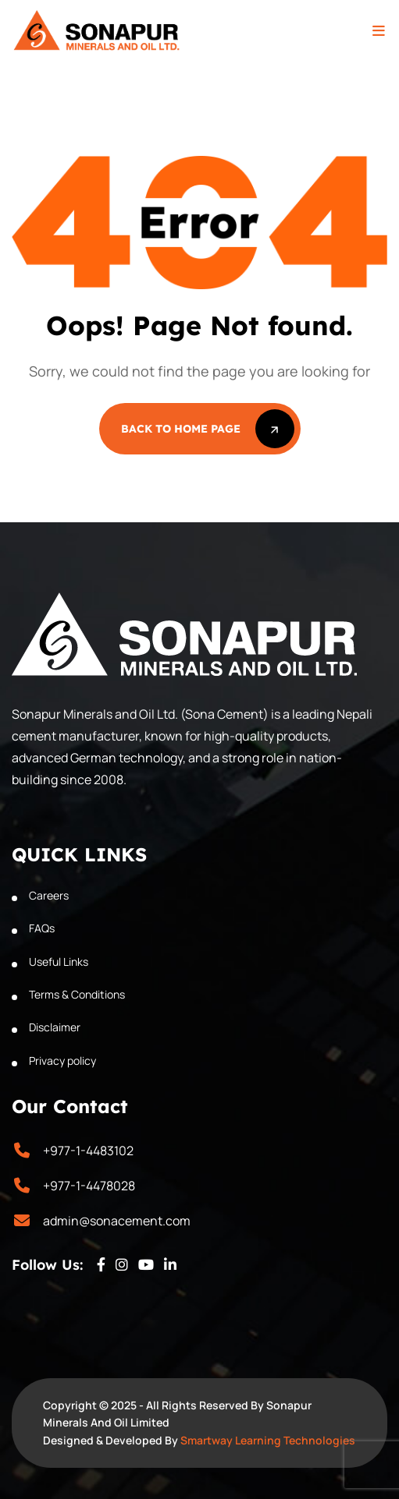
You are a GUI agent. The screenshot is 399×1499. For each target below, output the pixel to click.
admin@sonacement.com (117, 1220)
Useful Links (58, 961)
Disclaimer (54, 1027)
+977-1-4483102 (88, 1150)
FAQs (42, 928)
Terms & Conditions (77, 994)
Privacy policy (62, 1060)
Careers (49, 895)
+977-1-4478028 (89, 1185)
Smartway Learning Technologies (267, 1440)
